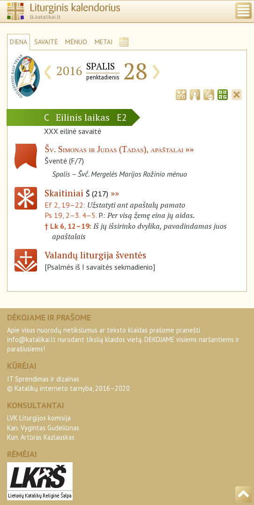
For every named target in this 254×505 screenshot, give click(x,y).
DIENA (18, 42)
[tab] (181, 93)
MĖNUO (76, 42)
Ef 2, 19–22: (66, 205)
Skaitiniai (76, 193)
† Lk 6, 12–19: (69, 226)
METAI (103, 42)
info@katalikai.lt (31, 339)
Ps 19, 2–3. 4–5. (71, 215)
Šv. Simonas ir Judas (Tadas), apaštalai (114, 149)
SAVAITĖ (46, 42)
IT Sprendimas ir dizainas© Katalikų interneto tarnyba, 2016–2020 (68, 383)
